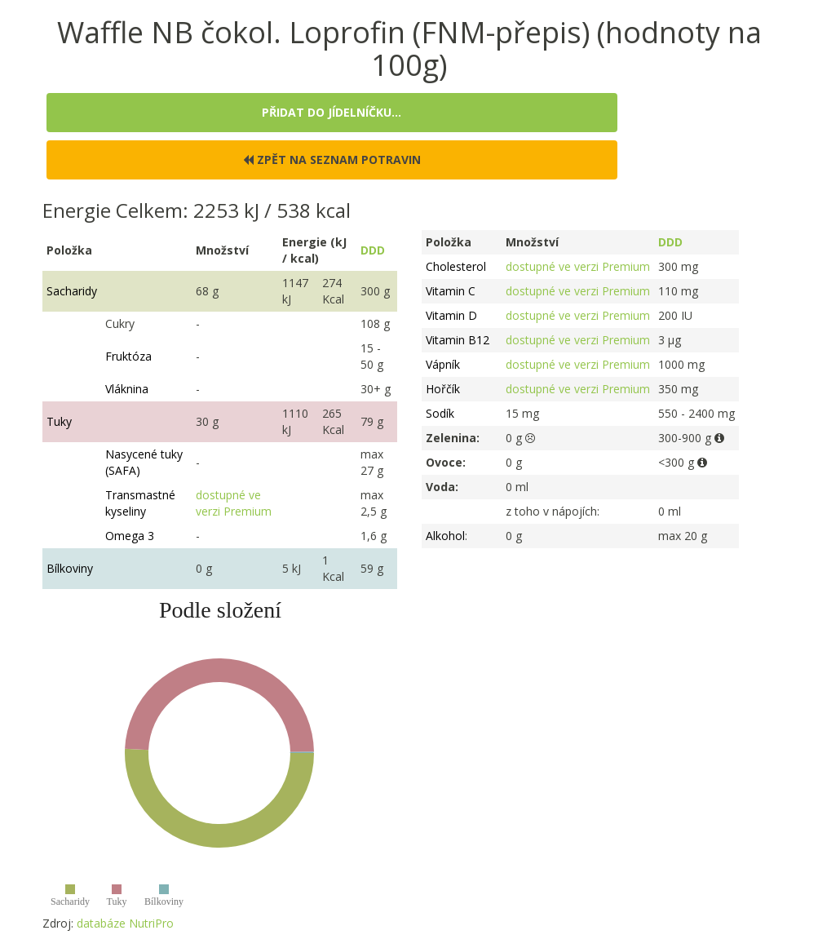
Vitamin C (450, 291)
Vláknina (126, 388)
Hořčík (443, 388)
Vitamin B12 (457, 340)
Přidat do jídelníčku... (331, 112)
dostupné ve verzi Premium (234, 503)
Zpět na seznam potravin (332, 159)
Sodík (440, 413)
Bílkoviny (69, 568)
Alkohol (445, 535)
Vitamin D (451, 315)
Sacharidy (71, 291)
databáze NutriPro (125, 923)
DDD (372, 250)
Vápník (443, 364)
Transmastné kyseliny (140, 503)
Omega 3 (129, 535)
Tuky (59, 421)
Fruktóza (128, 356)
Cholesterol (456, 266)
